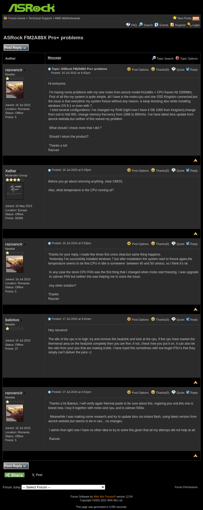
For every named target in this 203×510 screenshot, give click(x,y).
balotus (13, 319)
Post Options (138, 69)
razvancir (15, 70)
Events (161, 25)
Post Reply (15, 48)
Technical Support (40, 18)
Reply (194, 69)
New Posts (185, 18)
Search (148, 25)
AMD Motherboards (67, 18)
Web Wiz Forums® (105, 496)
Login (196, 25)
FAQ (134, 25)
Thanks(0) (160, 69)
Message (54, 58)
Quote (180, 69)
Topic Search (162, 58)
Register (180, 25)
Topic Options (186, 58)
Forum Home (16, 18)
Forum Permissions (187, 487)
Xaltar (12, 171)
